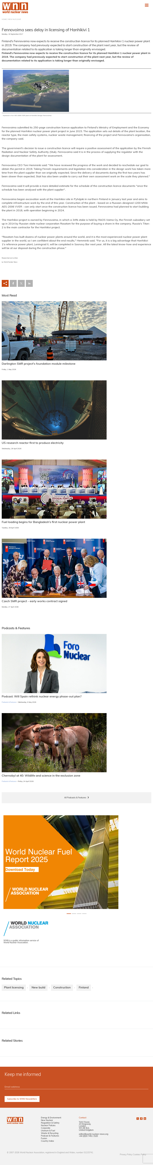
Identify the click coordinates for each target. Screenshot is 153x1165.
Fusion (44, 1139)
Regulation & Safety (50, 1123)
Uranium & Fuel (48, 1131)
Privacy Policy (126, 1155)
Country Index (47, 1141)
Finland (84, 987)
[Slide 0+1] (69, 913)
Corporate (45, 1128)
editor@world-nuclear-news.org (93, 1134)
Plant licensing (14, 987)
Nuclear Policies (48, 1126)
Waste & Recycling (49, 1133)
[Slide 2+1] (79, 913)
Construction (62, 987)
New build (38, 987)
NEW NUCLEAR (14, 19)
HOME (4, 19)
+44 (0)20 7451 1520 (88, 1136)
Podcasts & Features (9, 702)
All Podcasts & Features (75, 798)
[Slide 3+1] (84, 913)
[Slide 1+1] (74, 913)
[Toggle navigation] (147, 5)
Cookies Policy (139, 1155)
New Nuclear (47, 1120)
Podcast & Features (50, 1136)
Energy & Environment (51, 1118)
